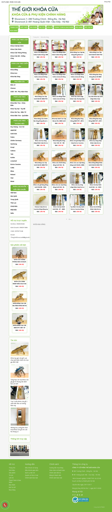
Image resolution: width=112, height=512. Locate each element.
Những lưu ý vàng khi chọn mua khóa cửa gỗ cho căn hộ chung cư (19, 430)
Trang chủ (14, 27)
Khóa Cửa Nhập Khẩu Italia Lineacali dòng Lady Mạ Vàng (77, 77)
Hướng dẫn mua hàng (56, 468)
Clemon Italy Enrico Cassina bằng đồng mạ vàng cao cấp (41, 209)
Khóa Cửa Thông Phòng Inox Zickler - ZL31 (19, 262)
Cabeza (13, 150)
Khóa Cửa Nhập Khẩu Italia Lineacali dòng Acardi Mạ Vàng (40, 77)
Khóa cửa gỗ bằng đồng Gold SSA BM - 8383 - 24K (40, 187)
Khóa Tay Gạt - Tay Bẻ (18, 109)
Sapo (103, 507)
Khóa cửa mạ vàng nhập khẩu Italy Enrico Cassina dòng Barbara (77, 187)
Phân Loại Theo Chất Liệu (20, 65)
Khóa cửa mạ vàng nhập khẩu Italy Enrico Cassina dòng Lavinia (41, 143)
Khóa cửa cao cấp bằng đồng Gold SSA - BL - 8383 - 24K (59, 187)
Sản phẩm (33, 27)
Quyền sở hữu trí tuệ (31, 475)
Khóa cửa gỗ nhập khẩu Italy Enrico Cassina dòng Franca (77, 143)
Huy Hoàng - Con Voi (17, 127)
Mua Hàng (14, 30)
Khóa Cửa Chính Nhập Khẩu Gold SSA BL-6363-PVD (19, 284)
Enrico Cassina (16, 164)
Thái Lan (13, 203)
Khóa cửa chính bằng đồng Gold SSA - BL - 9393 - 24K (59, 165)
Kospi (12, 147)
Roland (13, 174)
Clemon (13, 88)
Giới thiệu (24, 27)
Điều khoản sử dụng (31, 468)
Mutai (12, 181)
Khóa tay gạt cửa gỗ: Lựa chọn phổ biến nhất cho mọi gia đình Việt (19, 360)
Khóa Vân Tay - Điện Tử (18, 112)
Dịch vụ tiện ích (30, 473)
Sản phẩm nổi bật (18, 245)
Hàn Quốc (14, 196)
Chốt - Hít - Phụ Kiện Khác (19, 91)
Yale (12, 154)
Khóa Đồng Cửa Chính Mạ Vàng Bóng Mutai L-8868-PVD (41, 121)
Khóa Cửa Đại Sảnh (17, 46)
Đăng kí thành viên (55, 475)
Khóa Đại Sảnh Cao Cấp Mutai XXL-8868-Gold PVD (59, 121)
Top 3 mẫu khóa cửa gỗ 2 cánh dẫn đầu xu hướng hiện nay (19, 403)
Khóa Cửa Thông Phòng (19, 53)
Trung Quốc (14, 199)
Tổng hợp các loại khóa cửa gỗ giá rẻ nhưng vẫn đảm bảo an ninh (19, 382)
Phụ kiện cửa (19, 81)
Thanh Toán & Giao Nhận (63, 27)
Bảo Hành (79, 27)
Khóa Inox (14, 73)
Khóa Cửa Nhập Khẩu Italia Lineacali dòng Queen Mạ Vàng (59, 77)
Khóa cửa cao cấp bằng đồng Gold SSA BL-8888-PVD (77, 165)
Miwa (12, 171)
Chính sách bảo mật (31, 478)
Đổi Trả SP (88, 27)
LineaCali (14, 161)
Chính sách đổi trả (55, 473)
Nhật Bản (14, 210)
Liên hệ (49, 27)
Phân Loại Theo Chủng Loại (19, 98)
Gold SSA (14, 133)
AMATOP (13, 130)
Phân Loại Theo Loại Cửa (19, 41)
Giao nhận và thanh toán (57, 470)
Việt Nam (14, 193)
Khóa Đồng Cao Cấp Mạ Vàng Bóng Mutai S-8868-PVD (20, 306)
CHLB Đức (14, 206)
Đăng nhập (107, 2)
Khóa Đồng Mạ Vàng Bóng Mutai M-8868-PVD (95, 77)
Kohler (13, 157)
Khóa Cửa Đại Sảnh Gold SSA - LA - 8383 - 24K (95, 187)
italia (12, 213)
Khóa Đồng (14, 70)
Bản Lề (13, 85)
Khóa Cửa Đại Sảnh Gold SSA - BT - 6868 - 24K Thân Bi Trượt (59, 209)
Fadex (13, 137)
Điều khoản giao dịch (31, 470)
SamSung (14, 144)
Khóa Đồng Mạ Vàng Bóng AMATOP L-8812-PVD (77, 121)
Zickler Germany (16, 140)
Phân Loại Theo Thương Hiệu (19, 122)
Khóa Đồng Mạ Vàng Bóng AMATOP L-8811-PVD (95, 121)
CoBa (12, 167)
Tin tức (42, 27)
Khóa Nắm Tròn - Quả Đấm (19, 115)
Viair (12, 178)
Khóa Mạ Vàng (15, 76)
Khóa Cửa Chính (16, 49)
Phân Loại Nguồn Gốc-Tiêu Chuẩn (19, 188)
